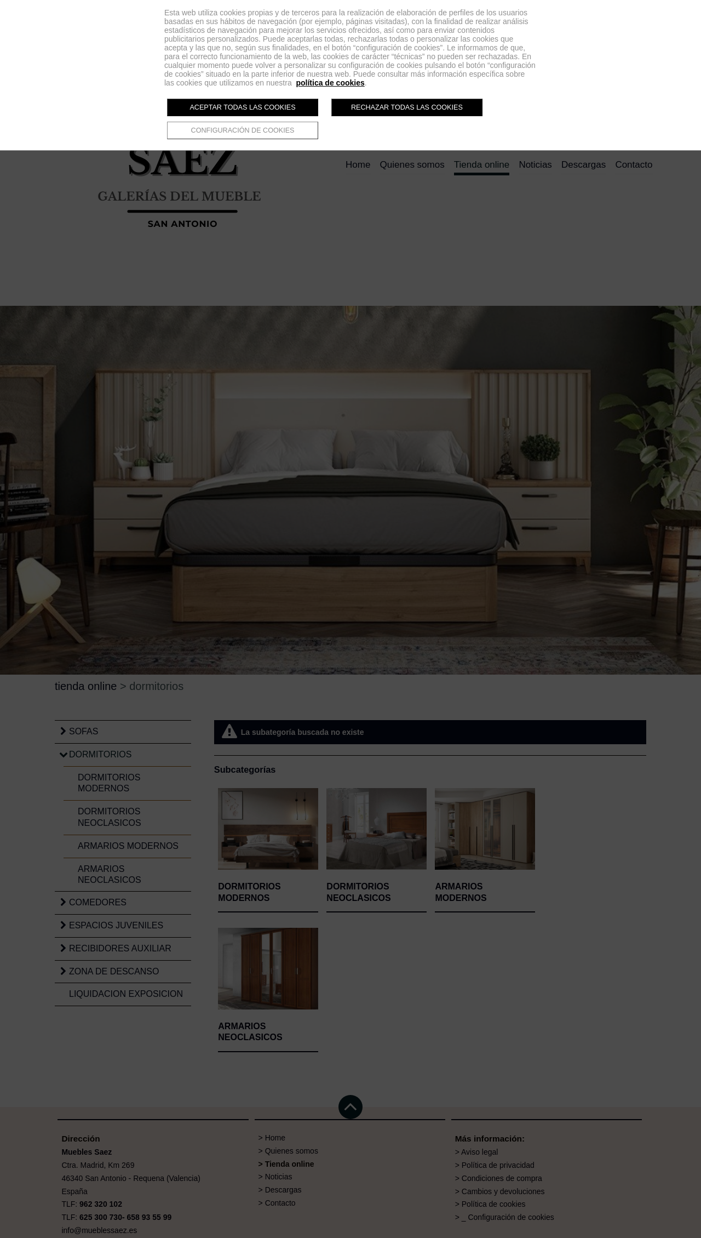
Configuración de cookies (243, 130)
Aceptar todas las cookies (242, 107)
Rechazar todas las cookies (407, 107)
